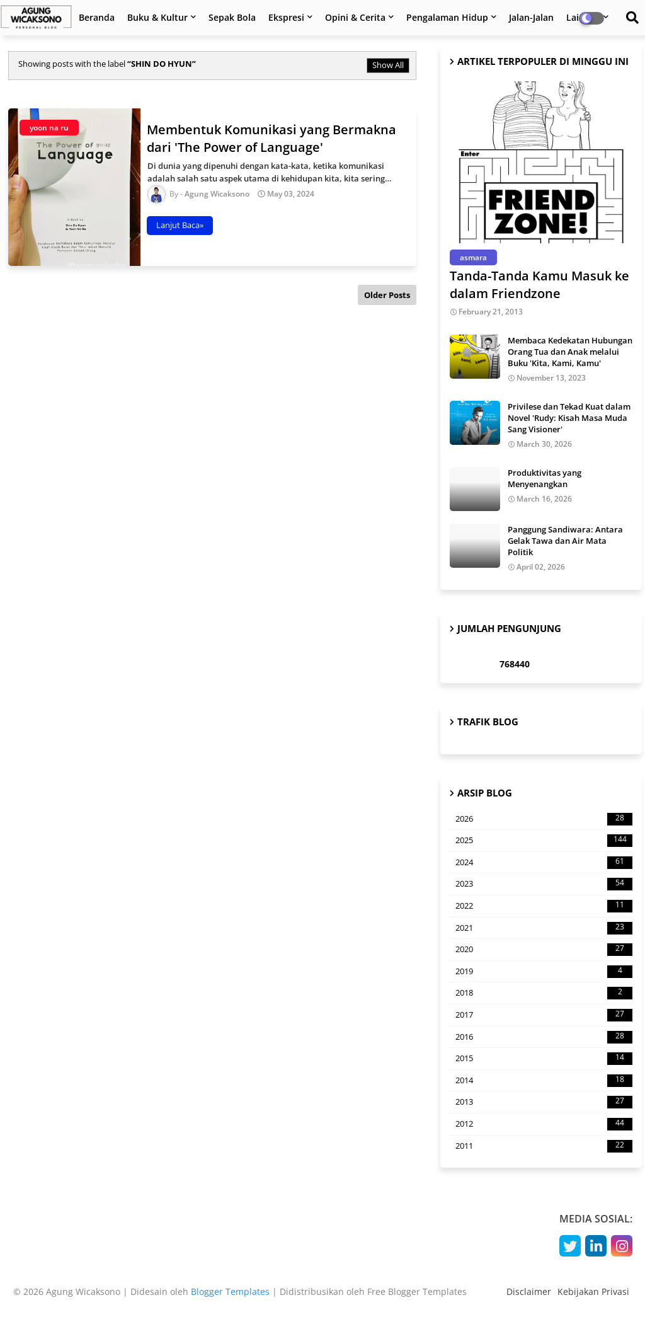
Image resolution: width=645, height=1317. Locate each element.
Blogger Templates (230, 1291)
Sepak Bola (232, 17)
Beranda (97, 17)
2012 (543, 1124)
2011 (543, 1146)
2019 (543, 971)
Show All (388, 65)
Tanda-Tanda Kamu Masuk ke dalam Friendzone (539, 284)
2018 (543, 993)
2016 (543, 1037)
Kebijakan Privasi (593, 1291)
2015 (543, 1058)
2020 (543, 949)
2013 (543, 1102)
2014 (543, 1080)
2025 (543, 840)
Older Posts (387, 295)
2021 (543, 928)
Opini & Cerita (355, 17)
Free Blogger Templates (417, 1291)
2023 (543, 884)
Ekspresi (286, 17)
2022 (543, 906)
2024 (543, 862)
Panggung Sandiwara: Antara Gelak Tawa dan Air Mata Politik (565, 541)
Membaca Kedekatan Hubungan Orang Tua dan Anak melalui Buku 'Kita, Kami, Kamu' (570, 352)
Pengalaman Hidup (447, 17)
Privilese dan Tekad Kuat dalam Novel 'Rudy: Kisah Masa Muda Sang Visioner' (569, 418)
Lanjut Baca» (179, 225)
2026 (543, 819)
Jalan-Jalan (531, 17)
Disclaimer (528, 1291)
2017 (543, 1015)
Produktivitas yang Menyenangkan (544, 478)
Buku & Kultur (157, 17)
